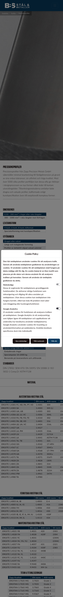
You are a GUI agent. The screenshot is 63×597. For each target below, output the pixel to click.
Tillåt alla (54, 341)
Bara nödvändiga (21, 341)
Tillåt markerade (39, 341)
